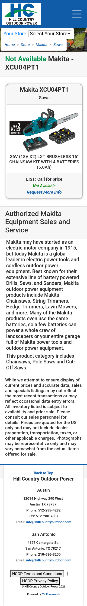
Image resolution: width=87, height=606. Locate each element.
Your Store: (15, 34)
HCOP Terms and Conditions (37, 573)
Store (25, 44)
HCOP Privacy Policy (40, 581)
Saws (58, 44)
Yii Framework (51, 594)
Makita (41, 44)
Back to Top (43, 473)
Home (10, 44)
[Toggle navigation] (77, 14)
